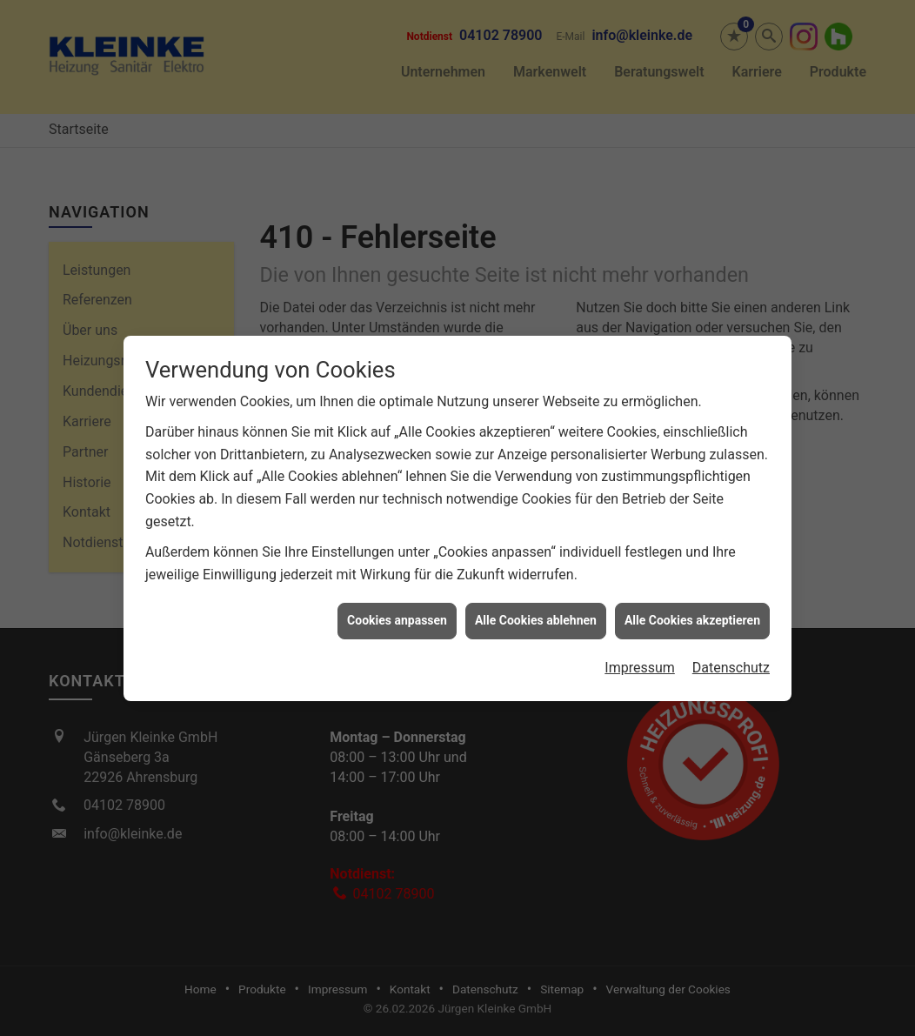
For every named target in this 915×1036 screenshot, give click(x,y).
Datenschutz (731, 662)
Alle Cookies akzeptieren (692, 615)
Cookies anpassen (397, 615)
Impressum (639, 662)
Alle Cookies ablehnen (536, 615)
